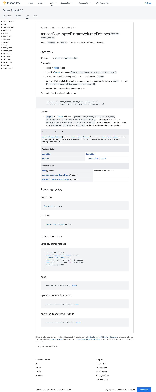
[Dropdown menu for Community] (91, 3)
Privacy (46, 390)
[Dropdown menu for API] (56, 3)
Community (83, 3)
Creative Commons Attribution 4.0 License (102, 337)
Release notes (101, 368)
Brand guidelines (102, 376)
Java (35, 16)
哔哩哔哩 (39, 376)
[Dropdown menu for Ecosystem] (73, 3)
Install (30, 3)
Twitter (38, 372)
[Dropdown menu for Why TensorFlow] (112, 3)
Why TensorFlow (102, 3)
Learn (40, 3)
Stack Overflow (102, 372)
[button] (16, 18)
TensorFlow (45, 28)
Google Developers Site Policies (88, 339)
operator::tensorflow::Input (55, 175)
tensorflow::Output (97, 158)
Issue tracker (101, 364)
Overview (7, 16)
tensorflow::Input (109, 137)
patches (45, 158)
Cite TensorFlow (102, 379)
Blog (37, 364)
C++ (74, 28)
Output (49, 116)
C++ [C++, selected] (27, 16)
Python (18, 16)
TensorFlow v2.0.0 (13, 10)
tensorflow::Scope (80, 137)
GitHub (148, 3)
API (53, 28)
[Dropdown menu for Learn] (45, 3)
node (44, 171)
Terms (38, 390)
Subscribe (144, 389)
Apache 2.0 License (56, 339)
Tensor (57, 72)
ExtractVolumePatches (52, 137)
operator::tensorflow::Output (56, 179)
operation (46, 154)
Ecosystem (65, 3)
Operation (90, 154)
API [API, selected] (51, 3)
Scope (56, 68)
